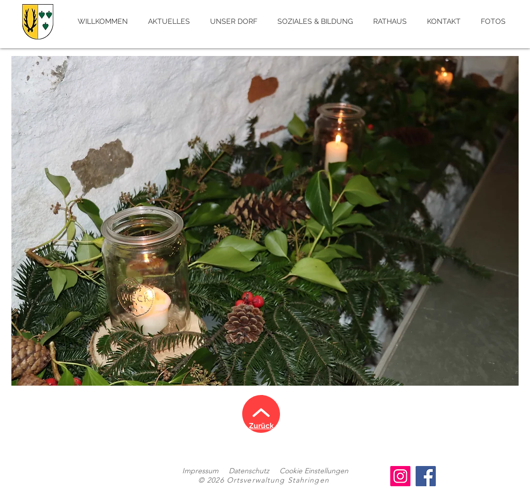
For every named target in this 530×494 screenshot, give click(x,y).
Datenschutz (249, 470)
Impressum (200, 470)
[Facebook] (426, 476)
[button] (265, 221)
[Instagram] (400, 476)
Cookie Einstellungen (313, 470)
